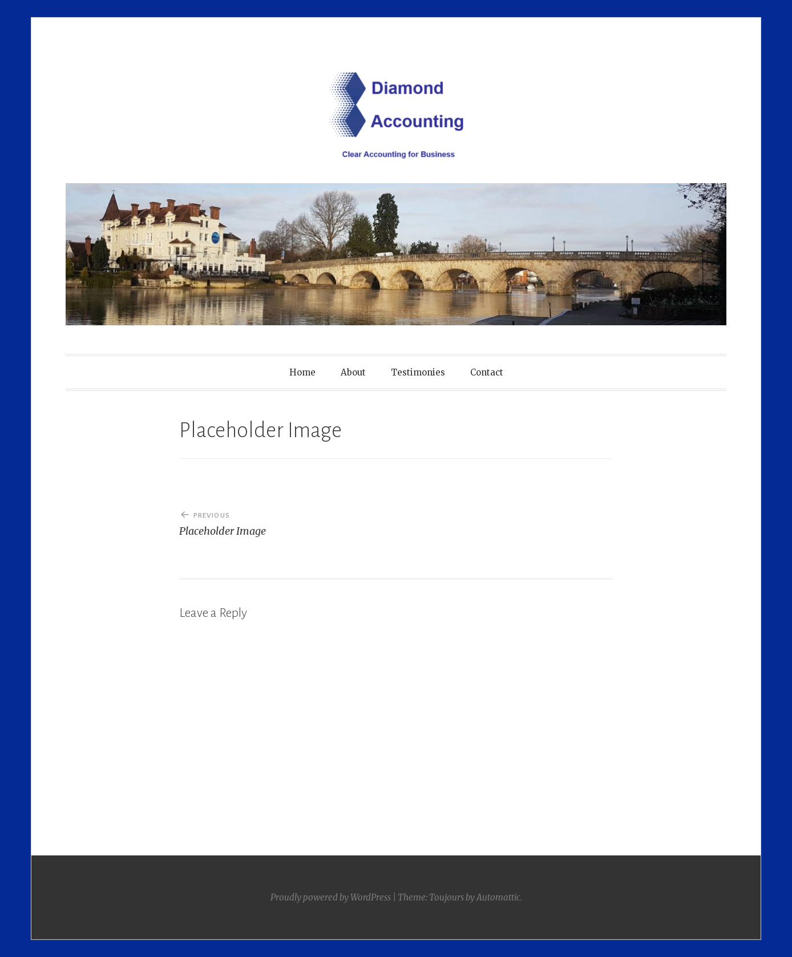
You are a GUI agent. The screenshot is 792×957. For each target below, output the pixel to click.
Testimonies (418, 372)
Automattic (498, 897)
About (353, 372)
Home (302, 372)
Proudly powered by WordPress (330, 897)
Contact (486, 372)
